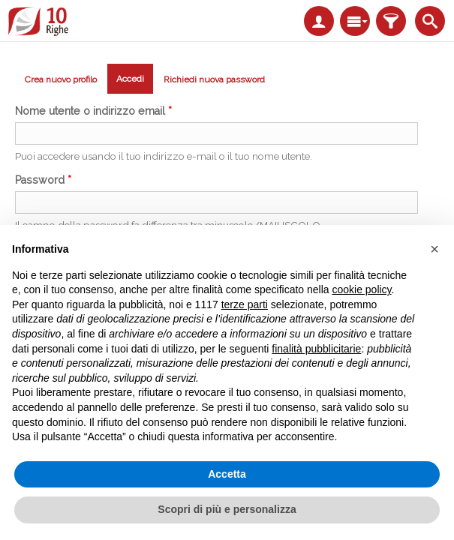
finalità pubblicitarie (316, 349)
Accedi (134, 81)
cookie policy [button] (361, 290)
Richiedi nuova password (214, 79)
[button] (434, 249)
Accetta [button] (227, 474)
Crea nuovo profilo (61, 79)
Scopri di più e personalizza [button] (227, 509)
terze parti (244, 304)
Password (43, 180)
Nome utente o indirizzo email (93, 111)
